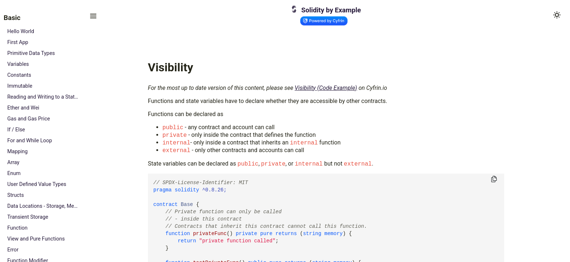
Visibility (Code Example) (326, 87)
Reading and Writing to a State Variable (42, 97)
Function (17, 228)
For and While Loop (29, 141)
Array (13, 162)
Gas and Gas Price (28, 119)
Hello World (20, 31)
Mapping (17, 151)
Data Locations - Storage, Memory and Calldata (42, 206)
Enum (14, 173)
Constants (19, 75)
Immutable (19, 86)
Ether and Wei (23, 108)
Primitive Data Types (31, 53)
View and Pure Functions (36, 239)
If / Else (16, 130)
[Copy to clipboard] (494, 179)
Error (13, 250)
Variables (18, 64)
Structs (15, 195)
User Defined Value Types (36, 184)
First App (17, 42)
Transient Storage (27, 217)
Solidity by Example (331, 10)
